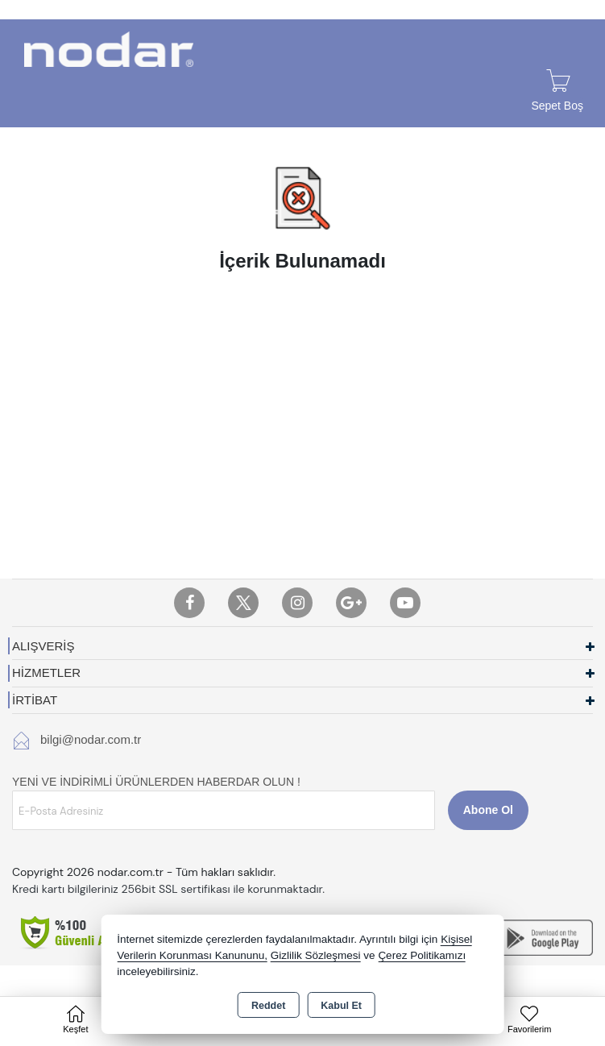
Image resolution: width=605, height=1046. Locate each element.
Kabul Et (341, 1005)
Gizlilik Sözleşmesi (316, 955)
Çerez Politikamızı (422, 955)
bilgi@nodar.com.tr (90, 739)
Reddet (268, 1005)
